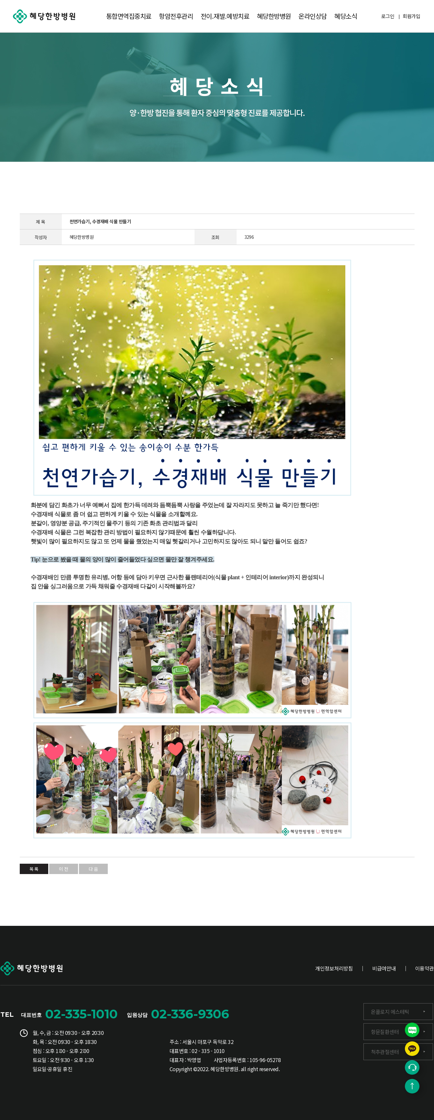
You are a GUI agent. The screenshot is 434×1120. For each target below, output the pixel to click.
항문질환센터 (385, 1032)
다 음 (93, 869)
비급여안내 (383, 968)
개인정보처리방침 (334, 968)
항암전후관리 (176, 16)
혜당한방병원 (274, 16)
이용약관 (424, 968)
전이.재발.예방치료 (225, 16)
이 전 (63, 869)
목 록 (34, 869)
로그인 (387, 16)
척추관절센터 (385, 1052)
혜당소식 (345, 16)
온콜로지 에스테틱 (390, 1011)
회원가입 (411, 16)
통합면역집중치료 (128, 16)
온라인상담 (312, 16)
